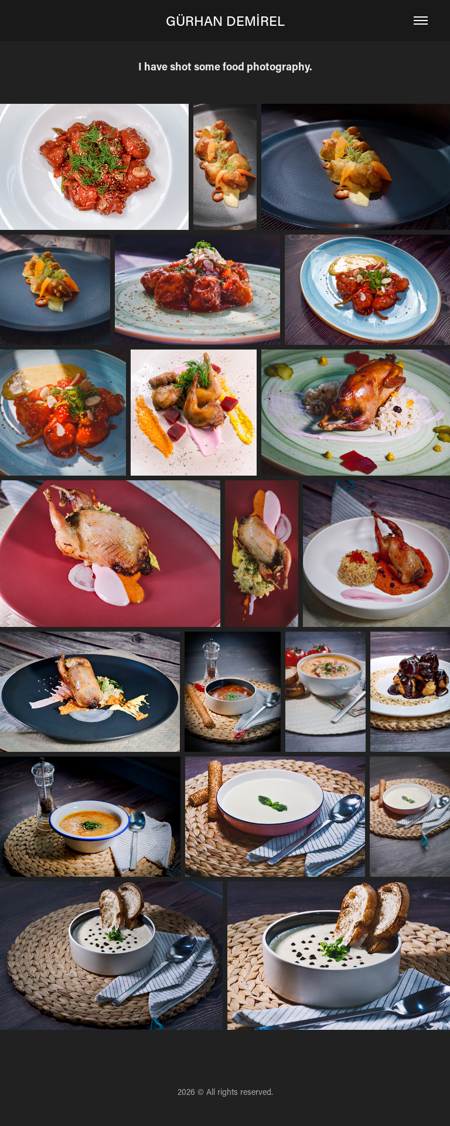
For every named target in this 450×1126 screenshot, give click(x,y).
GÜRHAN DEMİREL (225, 20)
